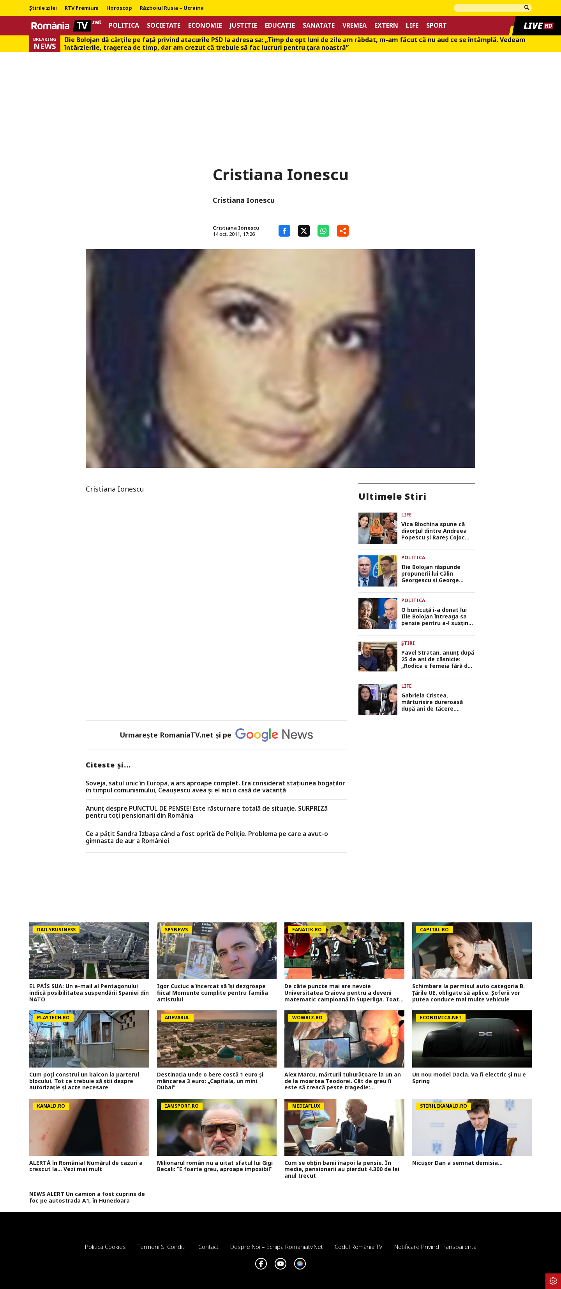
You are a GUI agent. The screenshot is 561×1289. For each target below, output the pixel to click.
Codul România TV (359, 1246)
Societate (163, 25)
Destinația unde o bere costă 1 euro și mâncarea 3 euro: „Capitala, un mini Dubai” (210, 1081)
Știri (408, 643)
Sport (436, 25)
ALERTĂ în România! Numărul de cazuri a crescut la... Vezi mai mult (86, 1166)
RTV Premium (82, 8)
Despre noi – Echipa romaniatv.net (276, 1246)
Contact (208, 1246)
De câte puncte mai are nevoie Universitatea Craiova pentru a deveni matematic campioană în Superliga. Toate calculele (343, 993)
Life (412, 25)
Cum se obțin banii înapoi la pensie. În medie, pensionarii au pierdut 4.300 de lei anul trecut (341, 1169)
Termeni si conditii (162, 1246)
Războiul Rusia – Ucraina (172, 8)
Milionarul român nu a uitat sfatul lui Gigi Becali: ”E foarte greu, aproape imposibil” (215, 1166)
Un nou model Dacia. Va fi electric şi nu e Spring (469, 1078)
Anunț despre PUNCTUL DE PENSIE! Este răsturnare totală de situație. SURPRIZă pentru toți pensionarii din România (207, 812)
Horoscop (119, 8)
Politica (124, 25)
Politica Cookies (105, 1246)
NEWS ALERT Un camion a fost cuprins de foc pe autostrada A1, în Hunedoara (87, 1197)
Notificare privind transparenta (435, 1246)
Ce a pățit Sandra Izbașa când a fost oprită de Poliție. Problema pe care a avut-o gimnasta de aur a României (207, 837)
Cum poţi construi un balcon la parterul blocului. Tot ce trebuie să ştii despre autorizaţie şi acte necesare (84, 1081)
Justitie (243, 25)
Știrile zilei (43, 8)
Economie (205, 25)
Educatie (280, 25)
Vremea (354, 25)
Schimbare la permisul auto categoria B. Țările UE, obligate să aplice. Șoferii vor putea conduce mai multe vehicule (468, 993)
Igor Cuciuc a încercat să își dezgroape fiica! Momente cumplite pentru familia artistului (212, 993)
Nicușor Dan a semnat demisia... (457, 1163)
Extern (386, 25)
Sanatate (319, 25)
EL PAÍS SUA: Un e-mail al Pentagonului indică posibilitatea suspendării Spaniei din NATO (89, 993)
